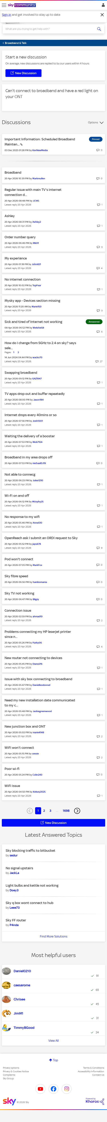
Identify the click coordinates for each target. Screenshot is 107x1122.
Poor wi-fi (12, 769)
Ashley (10, 216)
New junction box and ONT (25, 726)
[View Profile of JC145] (36, 200)
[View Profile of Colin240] (37, 774)
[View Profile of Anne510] (37, 522)
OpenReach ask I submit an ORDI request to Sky (41, 538)
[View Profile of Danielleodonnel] (41, 685)
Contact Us (98, 1075)
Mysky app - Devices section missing (32, 301)
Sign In (102, 6)
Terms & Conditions (93, 1067)
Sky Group (8, 1078)
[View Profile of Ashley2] (36, 222)
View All (53, 1040)
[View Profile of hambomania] (40, 582)
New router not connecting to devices (33, 658)
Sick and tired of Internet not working (33, 322)
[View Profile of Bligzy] (36, 599)
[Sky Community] (22, 5)
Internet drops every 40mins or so (31, 415)
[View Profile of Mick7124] (37, 442)
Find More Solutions (53, 936)
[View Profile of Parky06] (37, 642)
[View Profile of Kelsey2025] (39, 791)
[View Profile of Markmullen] (38, 178)
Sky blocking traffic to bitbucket (30, 850)
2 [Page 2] (44, 810)
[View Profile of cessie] (35, 753)
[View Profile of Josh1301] (38, 421)
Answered (94, 321)
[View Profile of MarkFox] (37, 565)
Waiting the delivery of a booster (30, 436)
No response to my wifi (22, 517)
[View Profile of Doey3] (14, 890)
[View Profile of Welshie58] (38, 327)
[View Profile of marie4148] (38, 732)
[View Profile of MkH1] (36, 243)
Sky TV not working (19, 593)
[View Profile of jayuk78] (36, 544)
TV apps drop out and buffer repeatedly (35, 394)
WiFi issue (12, 786)
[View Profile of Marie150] (36, 306)
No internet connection (23, 279)
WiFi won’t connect (19, 748)
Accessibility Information (91, 1071)
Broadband (13, 172)
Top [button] (55, 1060)
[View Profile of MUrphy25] (37, 501)
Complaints (9, 1075)
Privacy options (11, 1067)
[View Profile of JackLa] (14, 873)
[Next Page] (77, 810)
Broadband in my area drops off (28, 457)
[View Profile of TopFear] (36, 285)
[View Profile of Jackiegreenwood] (42, 711)
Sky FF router (16, 920)
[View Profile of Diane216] (37, 663)
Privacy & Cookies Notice (16, 1071)
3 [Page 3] (50, 810)
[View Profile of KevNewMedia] (40, 150)
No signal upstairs (19, 868)
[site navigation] (4, 5)
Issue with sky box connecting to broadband (38, 679)
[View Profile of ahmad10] (38, 616)
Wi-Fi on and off (17, 496)
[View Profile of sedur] (14, 855)
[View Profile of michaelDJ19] (39, 463)
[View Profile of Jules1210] (38, 480)
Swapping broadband (21, 373)
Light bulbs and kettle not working (32, 885)
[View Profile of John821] (36, 264)
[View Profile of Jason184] (38, 399)
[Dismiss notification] (102, 15)
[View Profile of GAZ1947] (37, 378)
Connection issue (18, 610)
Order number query (20, 237)
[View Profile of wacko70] (37, 357)
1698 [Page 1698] (66, 810)
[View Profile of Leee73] (15, 907)
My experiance (16, 258)
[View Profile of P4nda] (14, 925)
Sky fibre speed (16, 576)
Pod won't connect (19, 559)
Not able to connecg (20, 474)
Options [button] (93, 122)
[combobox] (48, 28)
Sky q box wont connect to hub (29, 903)
